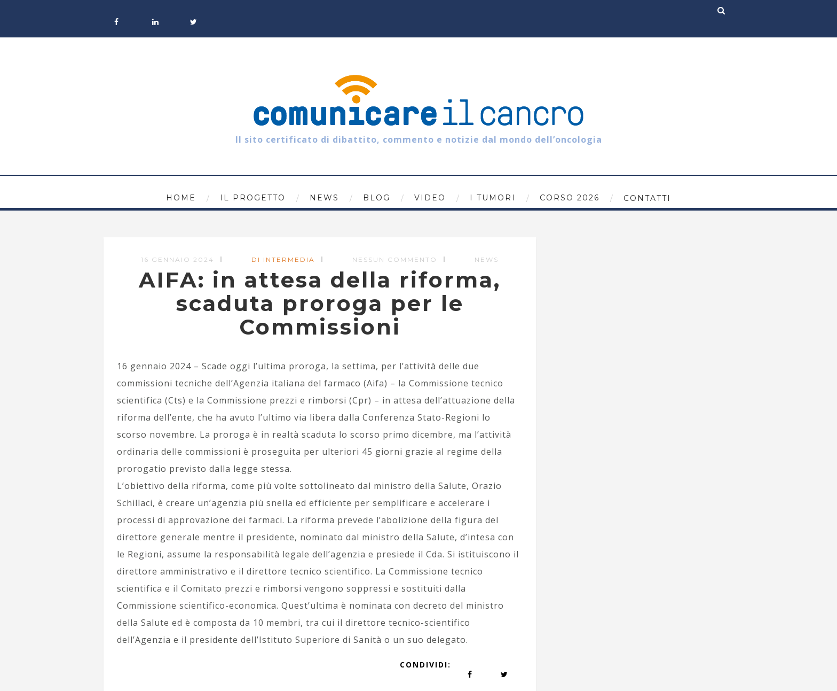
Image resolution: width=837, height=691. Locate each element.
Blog (376, 198)
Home (181, 198)
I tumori (493, 198)
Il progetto (253, 198)
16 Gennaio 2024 (177, 259)
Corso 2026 (569, 198)
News (324, 198)
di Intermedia (283, 259)
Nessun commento (394, 259)
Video (430, 198)
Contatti (647, 198)
